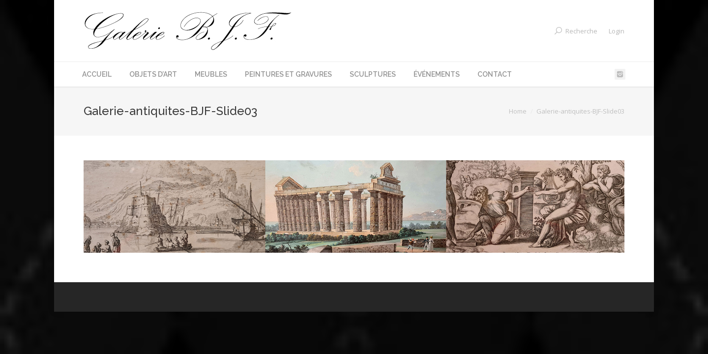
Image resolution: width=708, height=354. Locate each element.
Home (518, 111)
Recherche (581, 31)
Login (616, 31)
